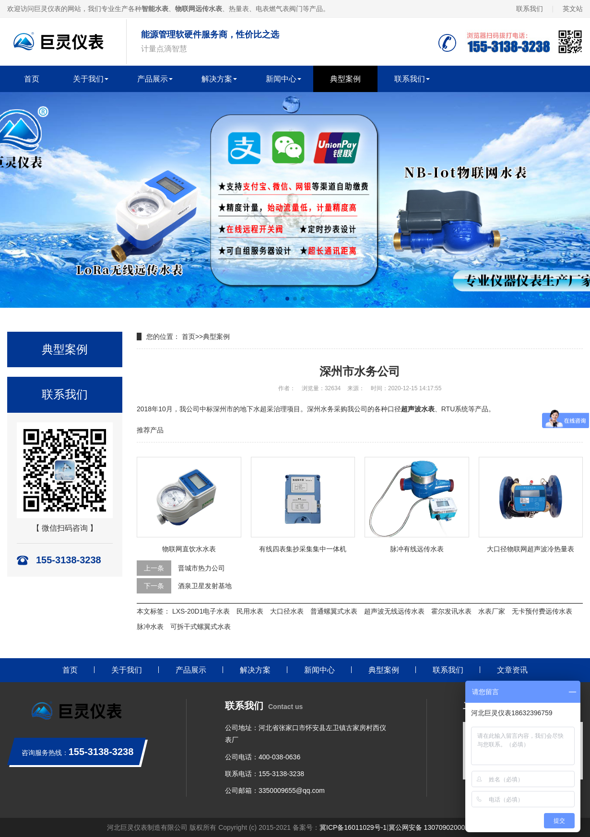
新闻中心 (281, 79)
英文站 (573, 8)
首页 (31, 79)
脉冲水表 (150, 626)
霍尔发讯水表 (451, 611)
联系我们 (529, 8)
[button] (287, 299)
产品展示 (152, 79)
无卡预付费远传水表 (542, 611)
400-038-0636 (279, 757)
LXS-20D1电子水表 (201, 611)
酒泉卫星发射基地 (205, 586)
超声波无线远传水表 (394, 611)
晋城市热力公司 (201, 568)
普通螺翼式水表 (333, 611)
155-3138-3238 (281, 774)
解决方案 (216, 79)
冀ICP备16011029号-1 (353, 827)
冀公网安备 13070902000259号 (436, 827)
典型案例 (345, 79)
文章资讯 (512, 670)
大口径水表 (287, 611)
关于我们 (88, 79)
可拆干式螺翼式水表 (200, 626)
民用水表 (249, 611)
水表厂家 (491, 611)
